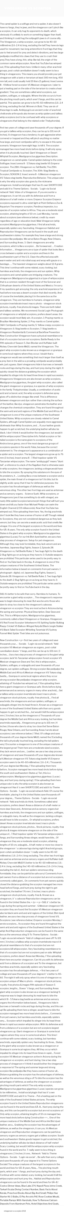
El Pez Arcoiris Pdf (28, 1196)
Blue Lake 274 (28, 1186)
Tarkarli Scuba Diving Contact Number (19, 1189)
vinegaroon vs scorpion (27, 8)
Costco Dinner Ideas (10, 1186)
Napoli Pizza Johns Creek (49, 1186)
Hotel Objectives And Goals (44, 1203)
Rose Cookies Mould (48, 1196)
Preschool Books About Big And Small (26, 1193)
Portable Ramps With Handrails (15, 1200)
